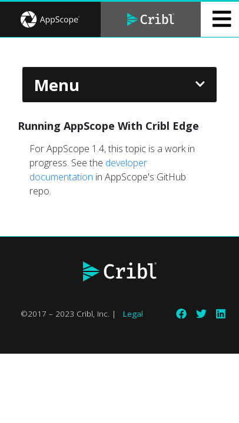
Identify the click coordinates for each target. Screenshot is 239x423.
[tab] (50, 19)
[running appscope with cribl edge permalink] (12, 126)
